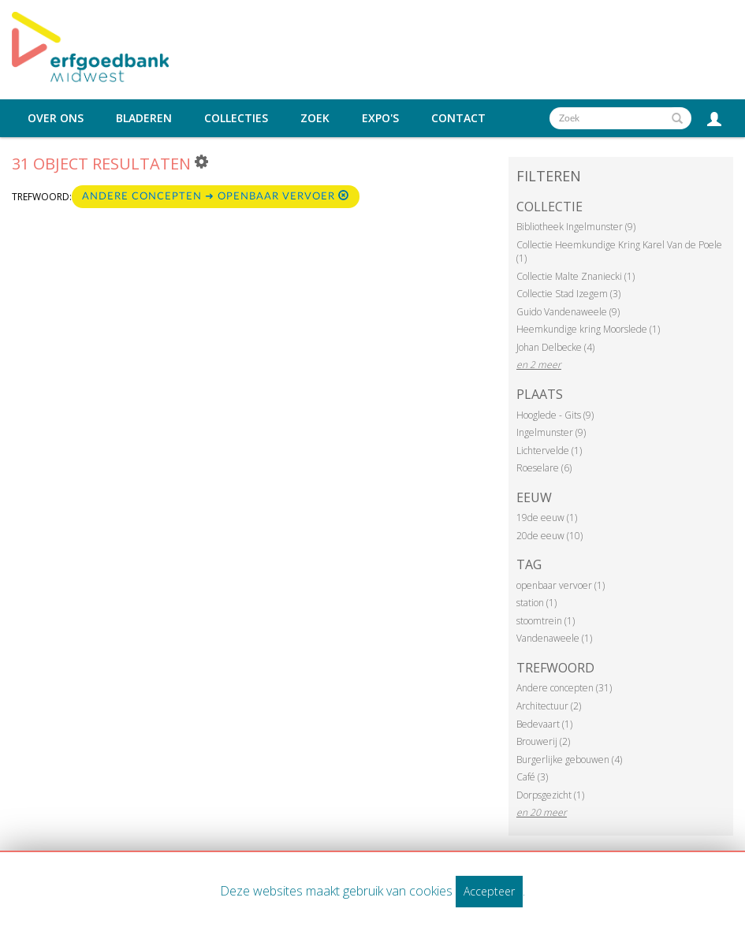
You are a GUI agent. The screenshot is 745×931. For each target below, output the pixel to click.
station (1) (536, 602)
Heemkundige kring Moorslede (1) (588, 329)
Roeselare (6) (544, 468)
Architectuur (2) (548, 706)
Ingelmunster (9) (551, 432)
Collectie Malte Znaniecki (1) (575, 276)
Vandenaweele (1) (554, 638)
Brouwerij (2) (543, 741)
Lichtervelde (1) (549, 450)
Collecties (236, 118)
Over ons (56, 118)
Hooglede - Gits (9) (555, 415)
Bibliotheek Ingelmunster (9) (575, 226)
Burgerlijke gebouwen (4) (569, 759)
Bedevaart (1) (544, 724)
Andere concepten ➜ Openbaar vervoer (215, 196)
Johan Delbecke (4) (555, 347)
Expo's (380, 118)
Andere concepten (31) (564, 688)
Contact (458, 118)
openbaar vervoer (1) (560, 585)
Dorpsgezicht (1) (550, 795)
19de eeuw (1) (546, 517)
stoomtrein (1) (545, 620)
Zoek (315, 118)
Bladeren (144, 118)
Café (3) (532, 777)
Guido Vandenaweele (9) (568, 311)
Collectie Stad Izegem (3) (568, 293)
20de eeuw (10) (549, 535)
